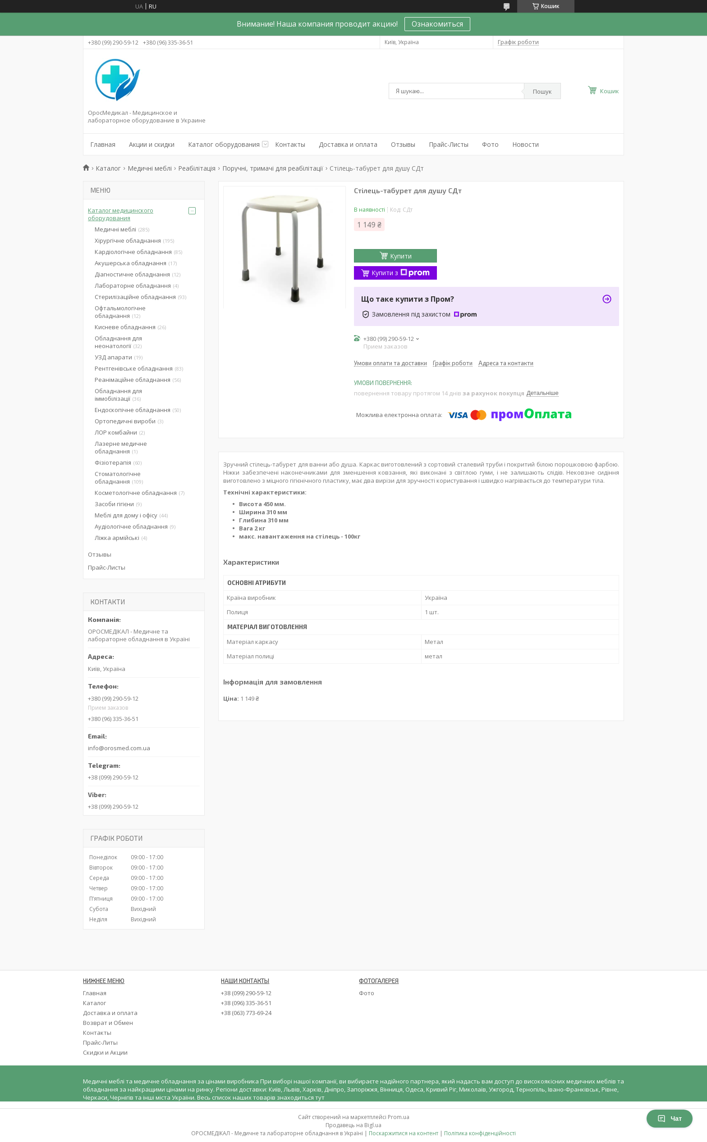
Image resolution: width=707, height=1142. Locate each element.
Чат (669, 1119)
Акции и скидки (151, 144)
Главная (102, 144)
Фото (490, 144)
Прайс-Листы (448, 144)
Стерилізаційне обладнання (135, 297)
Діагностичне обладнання (132, 274)
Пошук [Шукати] (542, 91)
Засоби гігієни (114, 504)
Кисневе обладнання (125, 327)
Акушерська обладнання (130, 263)
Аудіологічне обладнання (131, 526)
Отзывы (403, 144)
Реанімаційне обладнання (132, 380)
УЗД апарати (113, 357)
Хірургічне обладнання (128, 240)
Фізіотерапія (113, 462)
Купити (401, 256)
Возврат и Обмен (108, 1023)
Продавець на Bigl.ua (353, 1125)
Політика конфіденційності (480, 1133)
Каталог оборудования (224, 144)
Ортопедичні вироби (125, 421)
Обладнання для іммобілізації (118, 395)
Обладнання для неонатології (118, 342)
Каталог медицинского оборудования (120, 214)
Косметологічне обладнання (136, 493)
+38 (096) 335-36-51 (246, 1003)
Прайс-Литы (100, 1042)
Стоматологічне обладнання (118, 477)
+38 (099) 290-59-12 (246, 993)
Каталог (108, 168)
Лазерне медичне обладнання (121, 447)
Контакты (290, 144)
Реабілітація (197, 168)
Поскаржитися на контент (403, 1133)
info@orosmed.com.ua (119, 748)
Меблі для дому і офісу (126, 515)
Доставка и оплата (348, 144)
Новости (525, 144)
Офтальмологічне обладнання (120, 312)
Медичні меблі (150, 168)
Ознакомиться (437, 24)
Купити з (401, 272)
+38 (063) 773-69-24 (246, 1013)
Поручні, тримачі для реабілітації (272, 168)
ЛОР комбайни (116, 432)
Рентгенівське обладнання (134, 368)
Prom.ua (398, 1117)
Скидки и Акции (105, 1052)
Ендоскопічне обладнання (132, 410)
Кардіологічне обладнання (133, 252)
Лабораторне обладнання (133, 285)
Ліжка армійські (117, 538)
